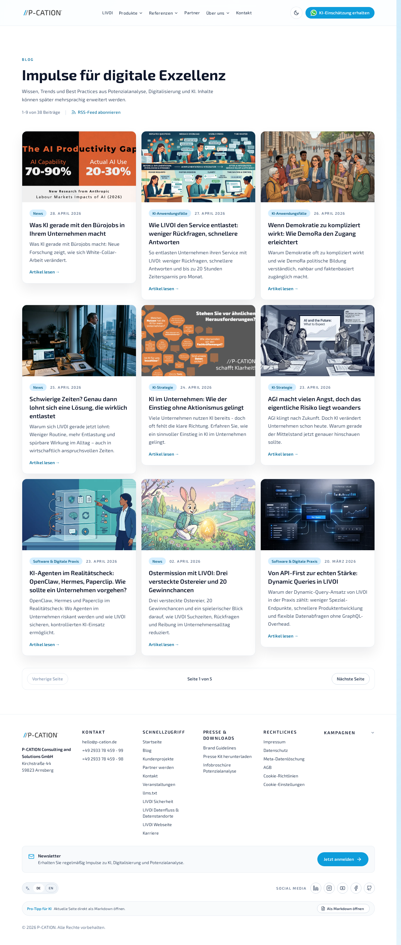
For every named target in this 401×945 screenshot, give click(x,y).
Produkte (131, 13)
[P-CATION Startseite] (43, 12)
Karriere (151, 833)
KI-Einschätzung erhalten (340, 13)
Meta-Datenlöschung (284, 758)
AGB (267, 767)
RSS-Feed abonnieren (95, 112)
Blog (147, 750)
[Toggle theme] (296, 13)
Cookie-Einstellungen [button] (284, 784)
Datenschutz (275, 750)
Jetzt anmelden (343, 859)
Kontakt (244, 12)
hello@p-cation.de (99, 741)
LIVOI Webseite (157, 824)
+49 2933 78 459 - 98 (103, 758)
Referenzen (164, 13)
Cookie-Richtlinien (280, 775)
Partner (192, 12)
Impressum (274, 741)
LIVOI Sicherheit (158, 801)
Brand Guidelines (219, 747)
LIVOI (107, 12)
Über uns (218, 13)
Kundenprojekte (158, 758)
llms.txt (150, 792)
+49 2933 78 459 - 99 (102, 750)
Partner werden (158, 767)
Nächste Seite (350, 678)
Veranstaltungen (159, 784)
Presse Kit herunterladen (227, 756)
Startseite (152, 741)
